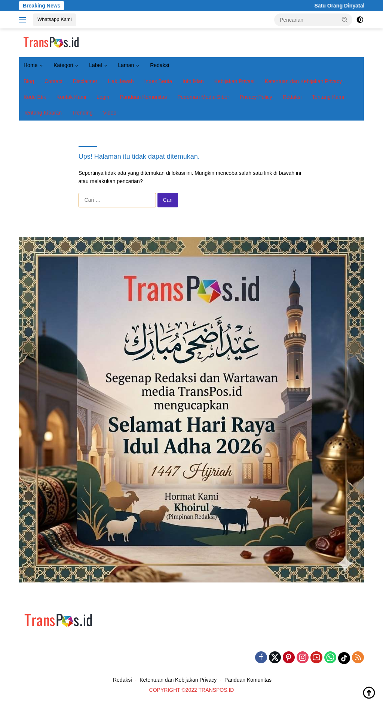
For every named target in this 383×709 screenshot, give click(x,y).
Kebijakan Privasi (234, 81)
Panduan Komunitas (143, 97)
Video (110, 113)
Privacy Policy (256, 97)
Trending (82, 113)
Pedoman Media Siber (203, 97)
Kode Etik (35, 97)
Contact (53, 81)
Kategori (63, 65)
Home (30, 65)
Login (102, 97)
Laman (126, 65)
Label (95, 65)
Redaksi (159, 65)
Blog (29, 81)
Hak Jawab (121, 81)
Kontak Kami (71, 97)
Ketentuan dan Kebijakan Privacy (303, 81)
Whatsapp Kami (54, 19)
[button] (344, 19)
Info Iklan (193, 81)
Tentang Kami (328, 97)
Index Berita (158, 81)
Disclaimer (85, 81)
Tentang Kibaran (43, 113)
